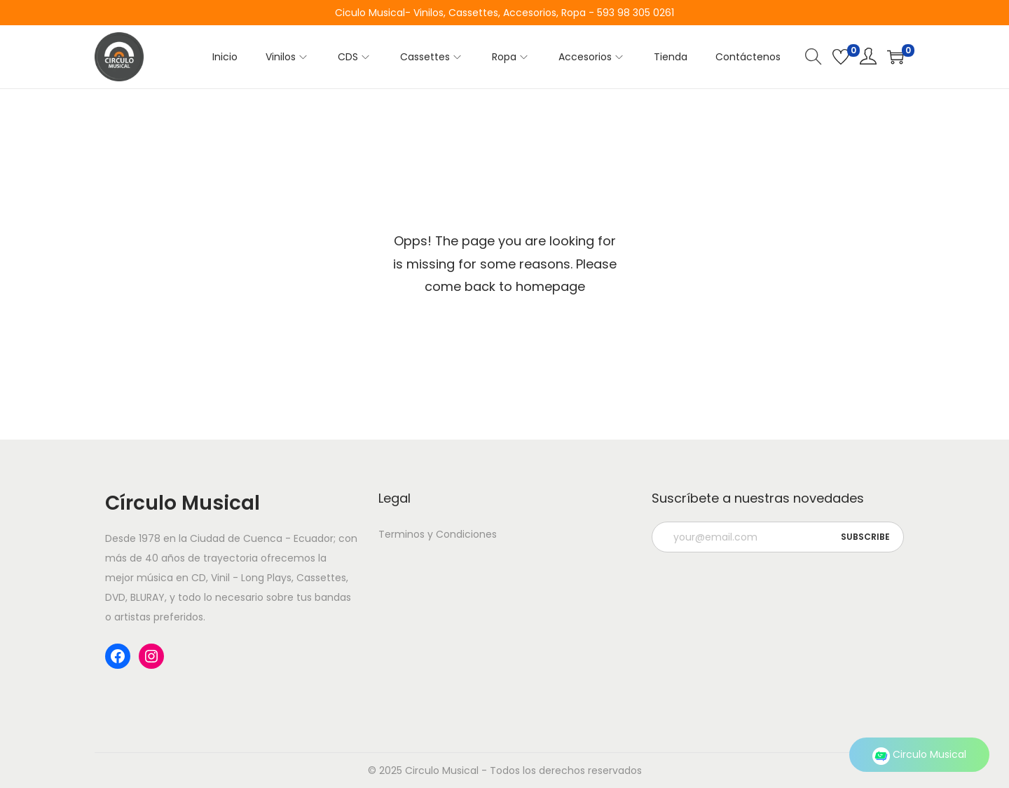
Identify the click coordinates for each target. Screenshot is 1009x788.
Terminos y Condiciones (437, 534)
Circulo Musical (919, 754)
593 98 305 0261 (635, 13)
